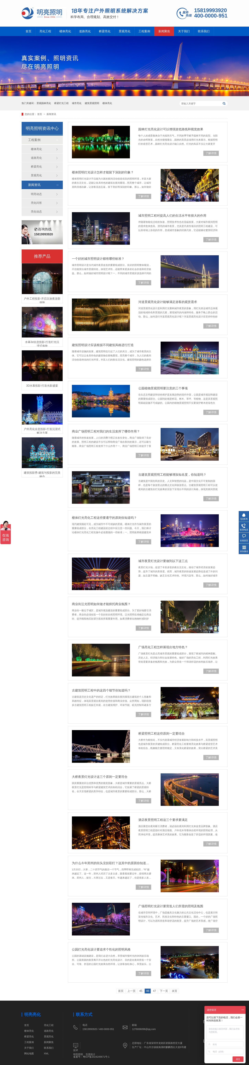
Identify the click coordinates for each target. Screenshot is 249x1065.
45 (140, 990)
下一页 (164, 990)
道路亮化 (85, 31)
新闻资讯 (51, 114)
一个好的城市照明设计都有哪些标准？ (98, 258)
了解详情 (211, 153)
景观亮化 (124, 31)
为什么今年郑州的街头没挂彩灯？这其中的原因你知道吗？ (111, 863)
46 (147, 990)
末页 (174, 990)
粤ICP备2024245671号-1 (96, 1056)
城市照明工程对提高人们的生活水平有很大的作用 (172, 215)
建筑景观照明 (92, 103)
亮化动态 (36, 211)
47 (154, 990)
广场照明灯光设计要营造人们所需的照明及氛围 (170, 906)
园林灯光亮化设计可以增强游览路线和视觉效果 (170, 129)
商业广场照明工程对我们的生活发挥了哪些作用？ (106, 431)
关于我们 (184, 31)
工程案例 (144, 31)
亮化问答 (36, 202)
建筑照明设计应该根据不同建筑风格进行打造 (103, 345)
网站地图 (29, 1053)
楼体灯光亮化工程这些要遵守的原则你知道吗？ (104, 517)
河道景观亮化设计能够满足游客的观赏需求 (167, 302)
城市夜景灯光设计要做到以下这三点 (163, 561)
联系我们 (204, 31)
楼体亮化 (65, 31)
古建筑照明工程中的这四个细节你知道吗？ (101, 690)
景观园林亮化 (44, 103)
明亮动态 (36, 194)
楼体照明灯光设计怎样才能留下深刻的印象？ (103, 172)
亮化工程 (45, 31)
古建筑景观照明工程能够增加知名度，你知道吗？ (172, 474)
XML (46, 1053)
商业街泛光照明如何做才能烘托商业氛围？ (101, 604)
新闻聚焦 (164, 31)
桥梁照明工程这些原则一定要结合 (161, 733)
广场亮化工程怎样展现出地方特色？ (163, 647)
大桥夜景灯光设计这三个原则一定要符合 (100, 776)
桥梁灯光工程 (61, 103)
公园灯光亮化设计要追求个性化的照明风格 (101, 949)
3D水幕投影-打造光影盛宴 (42, 385)
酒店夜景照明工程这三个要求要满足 (163, 820)
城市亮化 (77, 103)
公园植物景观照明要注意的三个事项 (163, 388)
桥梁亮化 (105, 31)
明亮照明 (78, 1054)
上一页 (131, 990)
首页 (28, 31)
